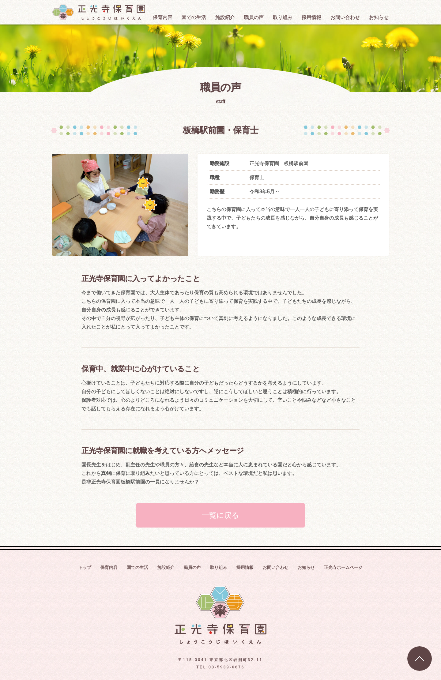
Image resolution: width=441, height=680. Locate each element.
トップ (84, 567)
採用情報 (245, 567)
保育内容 (109, 567)
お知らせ (306, 567)
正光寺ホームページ (343, 567)
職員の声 (192, 567)
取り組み (218, 567)
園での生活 (137, 567)
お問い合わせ (275, 567)
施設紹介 (166, 567)
